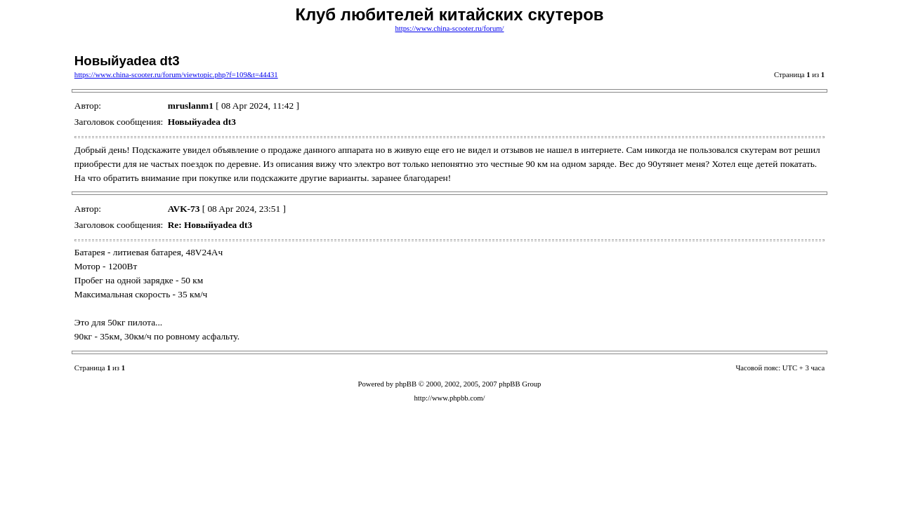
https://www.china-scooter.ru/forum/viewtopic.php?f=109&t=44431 (176, 75)
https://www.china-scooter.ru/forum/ (449, 28)
